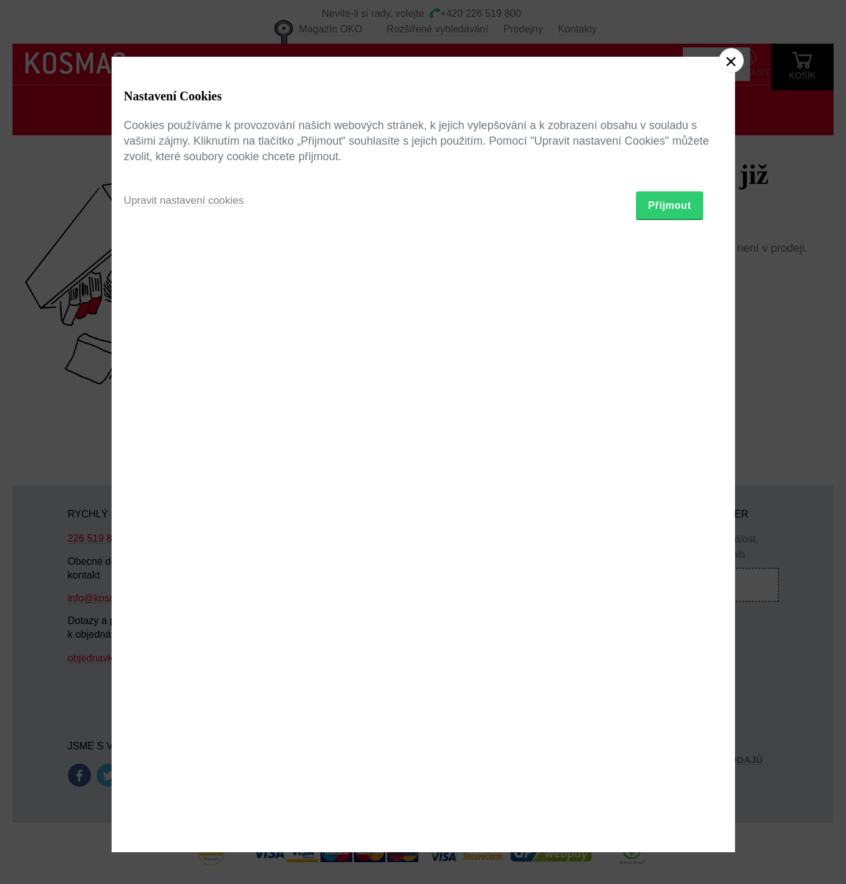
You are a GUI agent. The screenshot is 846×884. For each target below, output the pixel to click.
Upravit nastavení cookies (188, 510)
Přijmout (669, 514)
